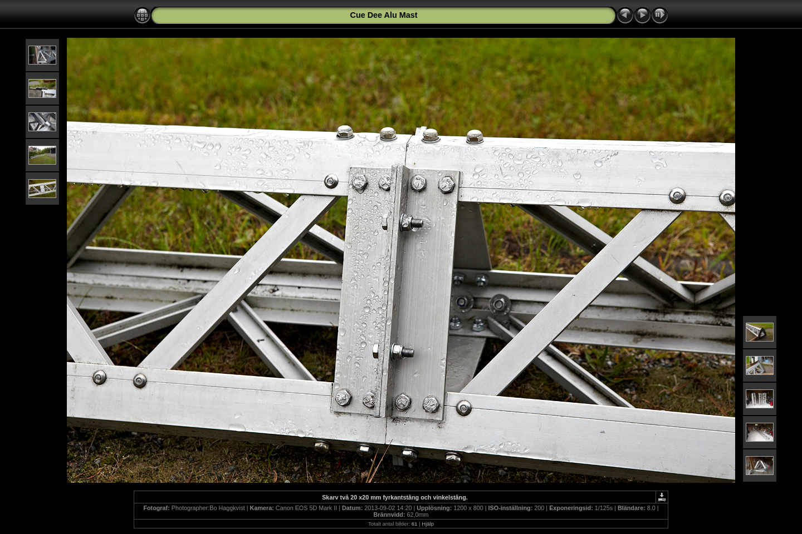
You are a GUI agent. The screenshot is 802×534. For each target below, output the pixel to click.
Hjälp (428, 524)
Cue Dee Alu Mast (383, 15)
